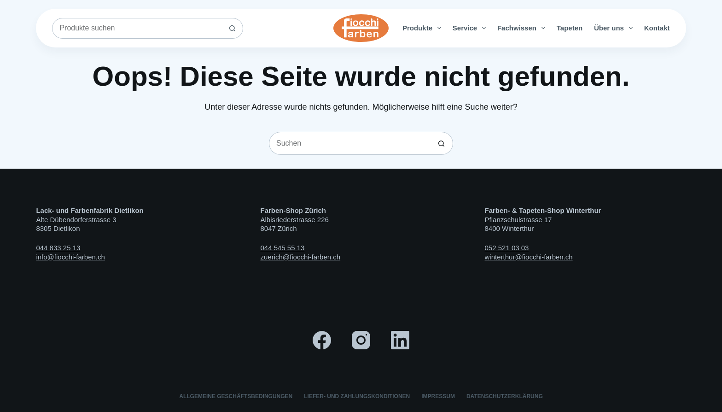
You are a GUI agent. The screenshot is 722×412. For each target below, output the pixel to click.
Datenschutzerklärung (504, 396)
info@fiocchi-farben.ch (70, 257)
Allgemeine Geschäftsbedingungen (235, 396)
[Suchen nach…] (137, 28)
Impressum (438, 396)
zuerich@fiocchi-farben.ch (300, 257)
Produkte (423, 28)
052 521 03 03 (507, 248)
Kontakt (657, 28)
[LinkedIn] (400, 340)
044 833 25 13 (58, 248)
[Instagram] (361, 340)
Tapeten (569, 28)
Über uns (615, 28)
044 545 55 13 (282, 248)
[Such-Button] (232, 28)
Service (471, 28)
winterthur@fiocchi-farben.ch (529, 257)
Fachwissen (523, 28)
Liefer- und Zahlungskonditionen (357, 396)
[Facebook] (322, 340)
